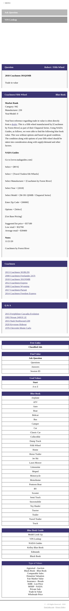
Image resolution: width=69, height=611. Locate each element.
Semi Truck (35, 497)
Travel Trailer (35, 519)
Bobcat (35, 415)
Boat (35, 411)
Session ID (35, 371)
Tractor (35, 510)
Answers (35, 367)
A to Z (35, 386)
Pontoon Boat (35, 484)
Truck (35, 523)
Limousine (35, 467)
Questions (35, 362)
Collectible (35, 437)
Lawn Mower (35, 463)
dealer (14, 124)
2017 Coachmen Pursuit (16, 290)
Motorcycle (35, 476)
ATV (35, 402)
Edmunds (35, 552)
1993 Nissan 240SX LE (15, 317)
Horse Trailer (35, 454)
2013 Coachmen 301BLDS (17, 272)
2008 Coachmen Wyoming (17, 286)
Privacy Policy (60, 607)
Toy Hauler (35, 506)
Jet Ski (35, 458)
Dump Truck (35, 441)
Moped (35, 471)
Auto (35, 406)
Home (35, 450)
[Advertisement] (34, 42)
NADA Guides (35, 543)
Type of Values (35, 563)
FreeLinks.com (49, 607)
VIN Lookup (35, 539)
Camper (35, 424)
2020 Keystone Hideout (16, 324)
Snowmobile (35, 502)
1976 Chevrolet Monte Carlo (18, 328)
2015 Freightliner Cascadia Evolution (22, 314)
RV (35, 489)
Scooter (35, 493)
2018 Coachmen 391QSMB (17, 279)
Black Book (35, 556)
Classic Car (35, 432)
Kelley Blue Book (35, 547)
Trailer (35, 514)
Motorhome (35, 480)
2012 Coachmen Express (16, 283)
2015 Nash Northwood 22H (17, 321)
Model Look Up (35, 534)
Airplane (35, 398)
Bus (35, 419)
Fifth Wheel (35, 445)
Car (35, 428)
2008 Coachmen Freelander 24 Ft (20, 276)
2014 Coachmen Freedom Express (20, 293)
